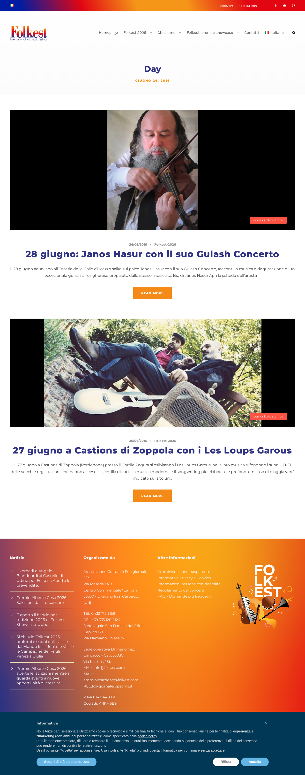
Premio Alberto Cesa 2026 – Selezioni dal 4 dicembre (42, 600)
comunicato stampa (268, 220)
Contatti (252, 32)
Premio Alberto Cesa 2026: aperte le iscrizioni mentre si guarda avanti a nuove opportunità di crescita (43, 675)
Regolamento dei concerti (180, 590)
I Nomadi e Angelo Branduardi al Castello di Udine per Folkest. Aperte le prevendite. (43, 578)
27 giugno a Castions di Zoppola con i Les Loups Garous (152, 450)
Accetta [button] (255, 762)
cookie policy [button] (147, 736)
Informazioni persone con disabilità (189, 584)
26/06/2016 (138, 244)
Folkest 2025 (135, 32)
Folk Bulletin (248, 5)
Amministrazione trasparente (183, 571)
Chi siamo (167, 32)
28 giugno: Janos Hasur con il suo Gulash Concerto (152, 254)
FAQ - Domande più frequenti (184, 596)
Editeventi (226, 5)
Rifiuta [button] (226, 762)
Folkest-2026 (165, 244)
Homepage (108, 32)
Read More (152, 293)
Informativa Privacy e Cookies (184, 578)
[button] (266, 723)
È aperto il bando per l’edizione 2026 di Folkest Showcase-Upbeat (40, 620)
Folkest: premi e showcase (210, 32)
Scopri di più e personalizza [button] (66, 762)
